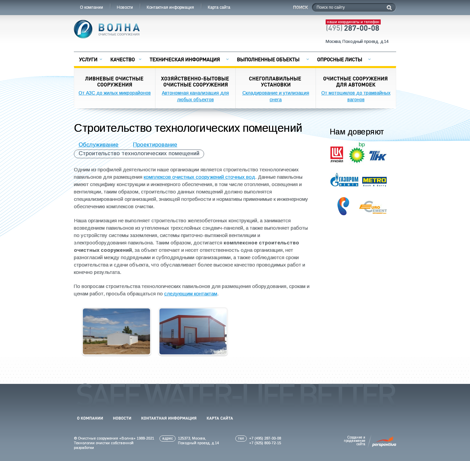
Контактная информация (171, 7)
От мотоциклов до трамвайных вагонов (355, 96)
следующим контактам (190, 293)
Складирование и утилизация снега (275, 96)
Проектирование (155, 144)
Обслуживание (99, 144)
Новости (125, 7)
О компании (92, 7)
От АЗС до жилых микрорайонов (115, 93)
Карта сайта (219, 7)
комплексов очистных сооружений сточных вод (199, 177)
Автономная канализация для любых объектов (195, 96)
